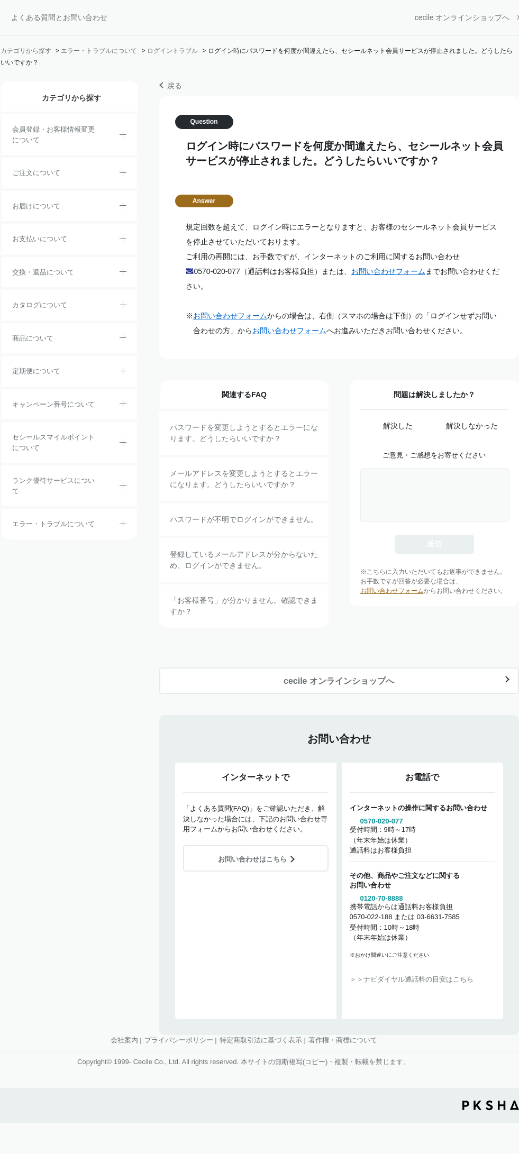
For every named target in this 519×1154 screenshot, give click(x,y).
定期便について (36, 371)
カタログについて (39, 305)
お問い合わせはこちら (252, 859)
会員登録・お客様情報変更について (53, 134)
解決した (398, 426)
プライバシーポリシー (178, 1040)
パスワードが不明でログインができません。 (244, 519)
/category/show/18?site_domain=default (123, 240)
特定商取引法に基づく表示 (261, 1040)
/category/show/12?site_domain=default (123, 273)
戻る (174, 85)
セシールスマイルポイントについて (53, 442)
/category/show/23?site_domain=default (123, 525)
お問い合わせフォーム (388, 271)
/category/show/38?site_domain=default (123, 373)
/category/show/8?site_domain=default (123, 207)
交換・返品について (43, 272)
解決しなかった (472, 426)
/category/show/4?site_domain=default (123, 339)
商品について (32, 338)
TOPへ (503, 1056)
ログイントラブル (172, 50)
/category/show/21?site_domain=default (123, 136)
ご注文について (36, 173)
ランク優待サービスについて (53, 486)
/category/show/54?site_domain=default (123, 487)
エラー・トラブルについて (99, 50)
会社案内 (124, 1040)
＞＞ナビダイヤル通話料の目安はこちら (412, 979)
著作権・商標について (342, 1040)
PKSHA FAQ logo (490, 1105)
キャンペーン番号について (53, 404)
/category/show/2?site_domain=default (123, 174)
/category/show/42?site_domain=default (123, 444)
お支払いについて (39, 239)
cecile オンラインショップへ (462, 17)
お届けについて (36, 206)
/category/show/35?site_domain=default (123, 306)
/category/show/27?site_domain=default (123, 405)
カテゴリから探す (26, 50)
